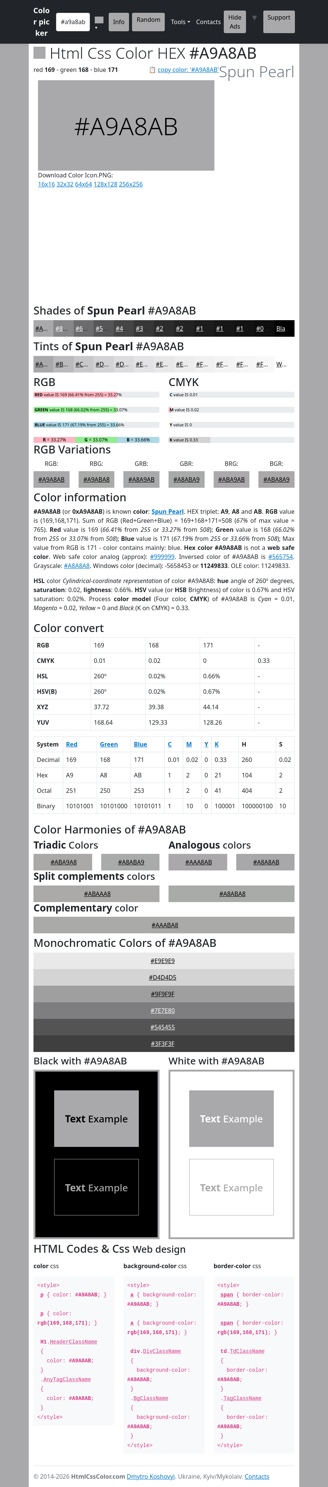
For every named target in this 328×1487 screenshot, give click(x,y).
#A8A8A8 (77, 566)
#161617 (228, 328)
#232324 (188, 328)
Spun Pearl (168, 511)
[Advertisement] (126, 244)
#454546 (128, 328)
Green (109, 744)
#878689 (67, 328)
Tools (178, 22)
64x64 (83, 184)
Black (284, 328)
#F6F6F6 (248, 364)
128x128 (105, 184)
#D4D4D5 (162, 977)
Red (71, 744)
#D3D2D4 (109, 364)
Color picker (41, 21)
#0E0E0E (268, 328)
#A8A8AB (266, 862)
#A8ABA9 (186, 479)
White (284, 364)
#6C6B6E (88, 328)
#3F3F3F (163, 1044)
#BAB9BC (68, 364)
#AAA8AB (198, 862)
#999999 (162, 557)
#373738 (148, 328)
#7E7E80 (162, 1010)
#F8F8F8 (268, 364)
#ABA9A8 (63, 862)
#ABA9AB (231, 479)
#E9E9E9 (162, 961)
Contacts (208, 22)
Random (148, 19)
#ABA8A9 (276, 479)
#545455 (162, 1027)
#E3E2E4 (148, 364)
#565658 (108, 328)
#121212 (248, 328)
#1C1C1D (209, 328)
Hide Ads (234, 22)
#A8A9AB (141, 479)
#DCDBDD (130, 364)
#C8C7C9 (88, 364)
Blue (140, 744)
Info (119, 22)
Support (279, 17)
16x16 (46, 184)
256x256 (131, 184)
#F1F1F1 (208, 364)
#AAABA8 (165, 925)
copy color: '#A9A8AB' (188, 70)
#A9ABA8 (97, 479)
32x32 (64, 184)
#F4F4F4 (228, 364)
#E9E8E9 (168, 364)
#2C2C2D (169, 328)
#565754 (280, 557)
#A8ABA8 (232, 894)
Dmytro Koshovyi (151, 1476)
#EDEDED (189, 364)
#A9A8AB (48, 328)
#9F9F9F (163, 994)
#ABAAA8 (97, 894)
